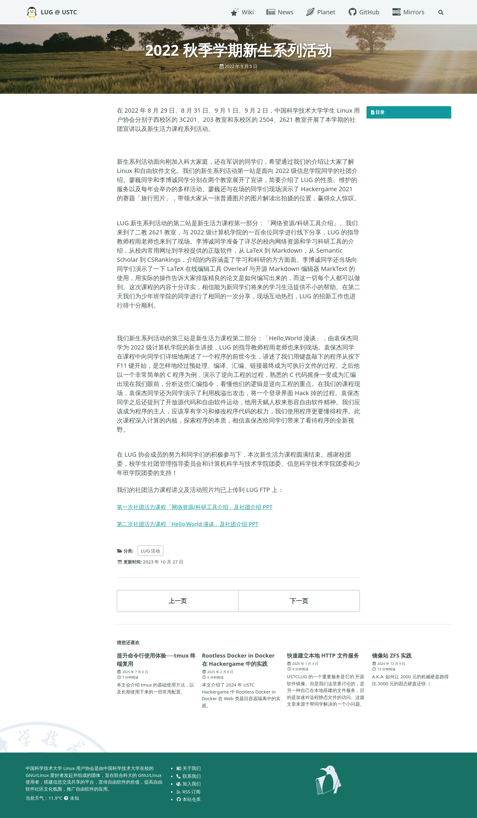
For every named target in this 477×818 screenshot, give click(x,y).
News (278, 12)
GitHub (362, 12)
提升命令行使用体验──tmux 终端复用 (144, 659)
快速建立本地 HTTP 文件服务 (323, 659)
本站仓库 (188, 799)
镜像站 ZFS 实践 (394, 655)
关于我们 (188, 768)
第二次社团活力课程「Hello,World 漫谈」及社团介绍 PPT (195, 524)
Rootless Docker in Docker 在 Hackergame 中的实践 (241, 659)
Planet (319, 12)
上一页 (178, 601)
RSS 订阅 (188, 791)
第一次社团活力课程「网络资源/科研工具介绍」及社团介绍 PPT (203, 507)
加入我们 (188, 784)
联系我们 (188, 776)
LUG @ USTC (59, 12)
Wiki (241, 12)
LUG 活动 (151, 551)
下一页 (299, 601)
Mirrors (407, 12)
